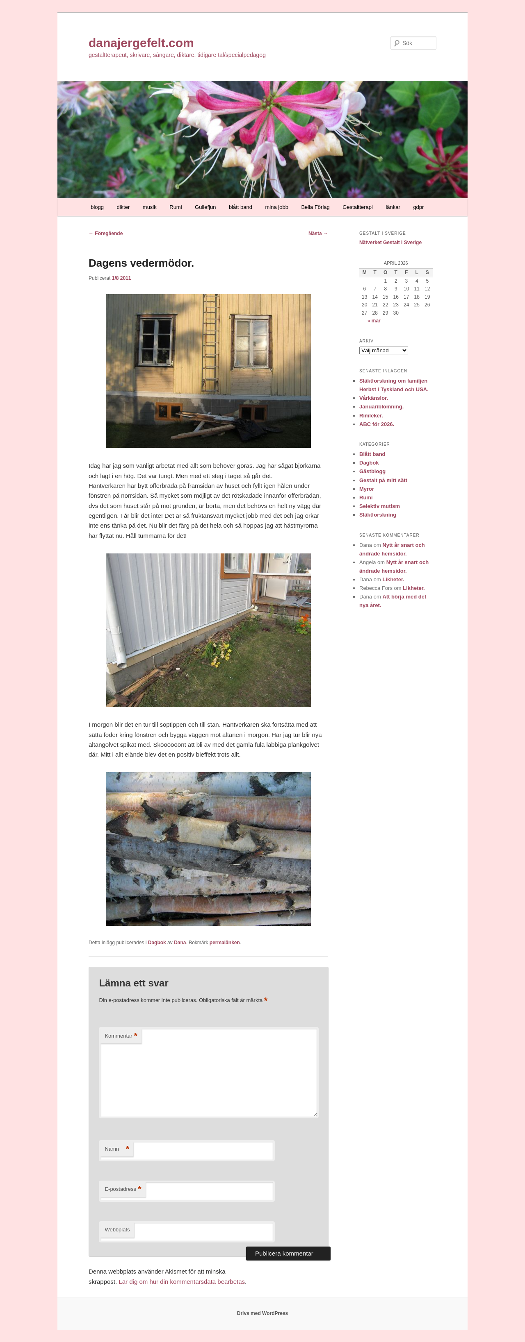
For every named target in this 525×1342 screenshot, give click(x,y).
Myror (366, 489)
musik (150, 207)
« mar (374, 321)
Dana (180, 942)
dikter (123, 207)
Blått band (372, 454)
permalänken (225, 942)
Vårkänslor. (373, 398)
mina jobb (276, 207)
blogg (97, 207)
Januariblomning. (381, 407)
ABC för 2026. (376, 424)
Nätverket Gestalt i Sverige (390, 242)
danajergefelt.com (141, 43)
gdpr (418, 207)
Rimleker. (371, 416)
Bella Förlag (315, 207)
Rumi (175, 207)
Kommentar (121, 1036)
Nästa (318, 233)
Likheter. (393, 579)
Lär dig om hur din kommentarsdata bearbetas (182, 1281)
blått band (240, 207)
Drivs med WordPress (262, 1313)
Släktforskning (377, 515)
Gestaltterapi (357, 207)
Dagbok (157, 942)
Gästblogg (372, 471)
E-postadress (123, 1189)
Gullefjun (205, 207)
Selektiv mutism (379, 506)
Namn (117, 1149)
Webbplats (117, 1229)
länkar (393, 207)
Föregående (106, 233)
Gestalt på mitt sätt (383, 480)
